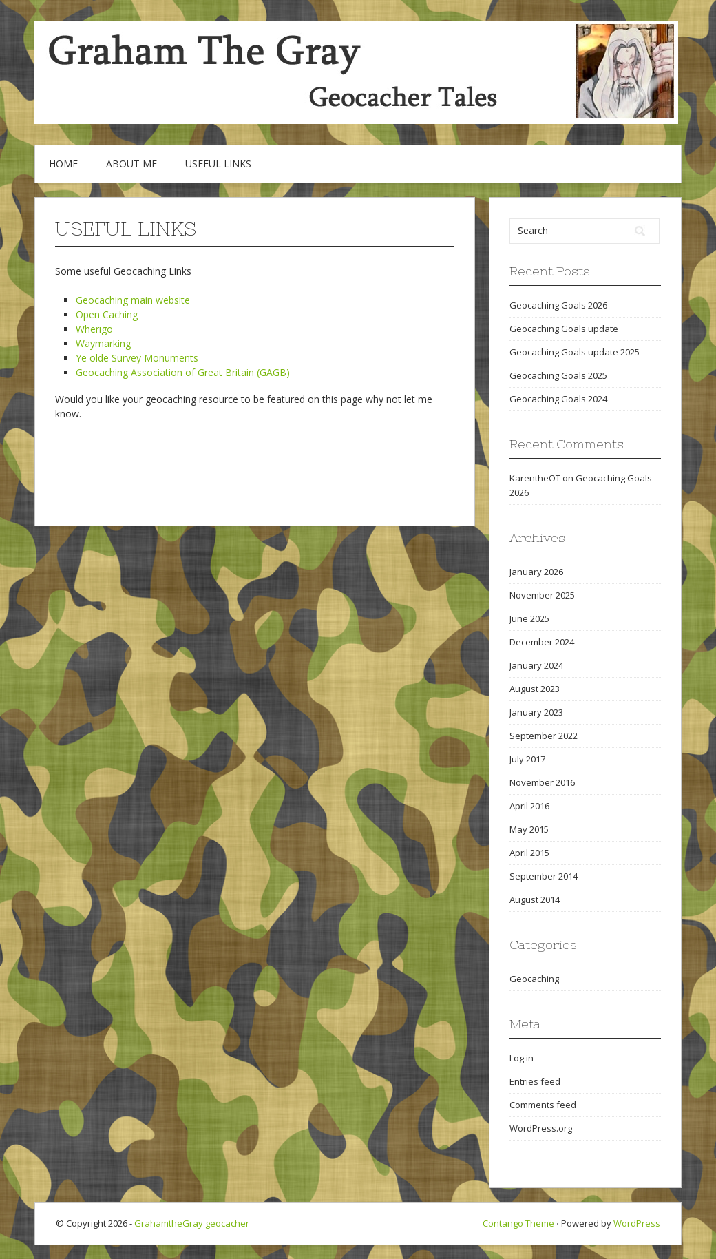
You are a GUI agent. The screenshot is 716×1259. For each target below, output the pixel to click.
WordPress (636, 1223)
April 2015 (529, 852)
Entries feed (534, 1081)
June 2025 (529, 618)
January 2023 (536, 712)
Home (63, 163)
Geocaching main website (133, 299)
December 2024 (541, 642)
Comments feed (542, 1105)
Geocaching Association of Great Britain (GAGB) (183, 372)
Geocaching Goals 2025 (558, 375)
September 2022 (543, 735)
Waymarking (103, 343)
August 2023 (534, 689)
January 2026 (536, 571)
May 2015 (529, 829)
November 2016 (542, 782)
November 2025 (542, 595)
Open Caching (107, 314)
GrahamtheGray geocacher (191, 1223)
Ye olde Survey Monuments (137, 357)
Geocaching (534, 978)
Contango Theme (518, 1223)
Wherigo (94, 328)
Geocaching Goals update (563, 328)
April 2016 (529, 806)
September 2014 (543, 876)
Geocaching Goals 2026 (558, 305)
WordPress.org (540, 1128)
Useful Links (218, 163)
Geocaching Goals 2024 (558, 399)
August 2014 (534, 899)
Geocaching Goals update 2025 (574, 352)
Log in (521, 1058)
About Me (131, 163)
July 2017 (527, 759)
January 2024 (536, 665)
